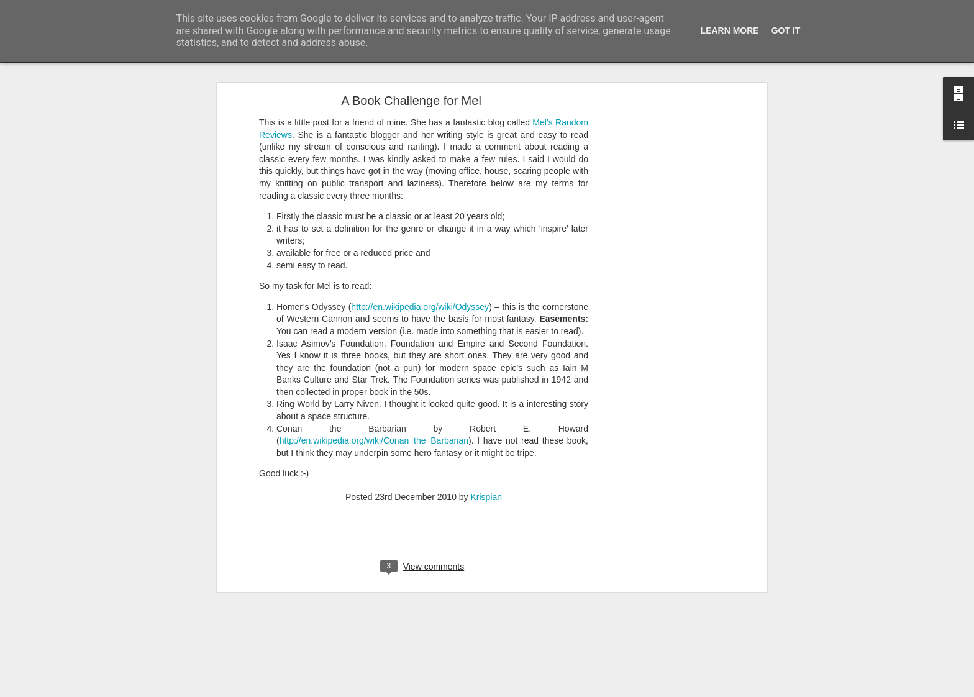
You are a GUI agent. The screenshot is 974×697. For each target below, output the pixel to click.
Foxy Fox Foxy (55, 690)
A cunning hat (53, 662)
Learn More (730, 30)
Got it (786, 30)
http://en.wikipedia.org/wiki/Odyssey (420, 240)
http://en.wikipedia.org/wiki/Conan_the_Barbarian (374, 374)
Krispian (487, 430)
